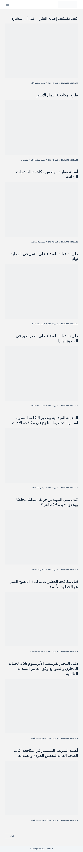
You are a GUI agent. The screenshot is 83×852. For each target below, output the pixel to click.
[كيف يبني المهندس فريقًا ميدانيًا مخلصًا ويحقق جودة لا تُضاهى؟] (41, 537)
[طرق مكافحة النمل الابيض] (41, 127)
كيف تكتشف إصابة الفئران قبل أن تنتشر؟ (44, 18)
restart (50, 849)
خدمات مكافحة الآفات (38, 83)
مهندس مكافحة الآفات (37, 242)
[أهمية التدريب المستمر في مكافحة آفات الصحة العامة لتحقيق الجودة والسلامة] (41, 788)
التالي (10, 836)
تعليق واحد (24, 160)
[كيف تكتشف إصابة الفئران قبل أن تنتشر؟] (41, 50)
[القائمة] (7, 4)
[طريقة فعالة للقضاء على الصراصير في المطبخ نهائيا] (41, 373)
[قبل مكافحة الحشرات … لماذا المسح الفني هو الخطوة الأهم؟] (41, 619)
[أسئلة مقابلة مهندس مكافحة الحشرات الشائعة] (41, 209)
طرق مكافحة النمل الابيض (57, 95)
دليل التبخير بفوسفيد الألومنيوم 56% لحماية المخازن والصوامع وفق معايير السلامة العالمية (43, 668)
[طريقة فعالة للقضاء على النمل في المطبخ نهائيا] (41, 291)
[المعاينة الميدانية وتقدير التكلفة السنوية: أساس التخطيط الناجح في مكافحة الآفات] (41, 455)
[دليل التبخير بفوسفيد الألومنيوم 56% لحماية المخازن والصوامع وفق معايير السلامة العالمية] (41, 706)
